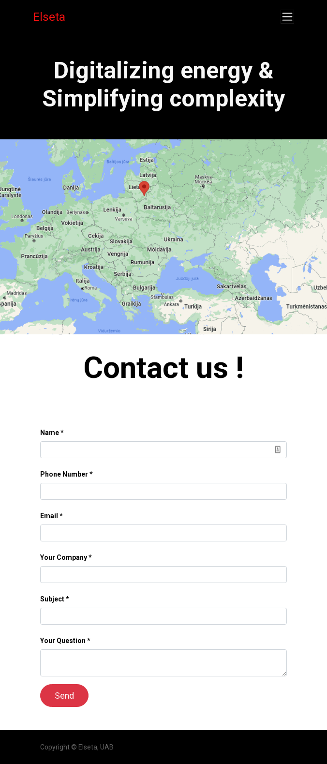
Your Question (63, 640)
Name (49, 432)
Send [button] (64, 696)
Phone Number (64, 474)
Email (49, 516)
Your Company (63, 557)
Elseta (49, 17)
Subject (52, 599)
